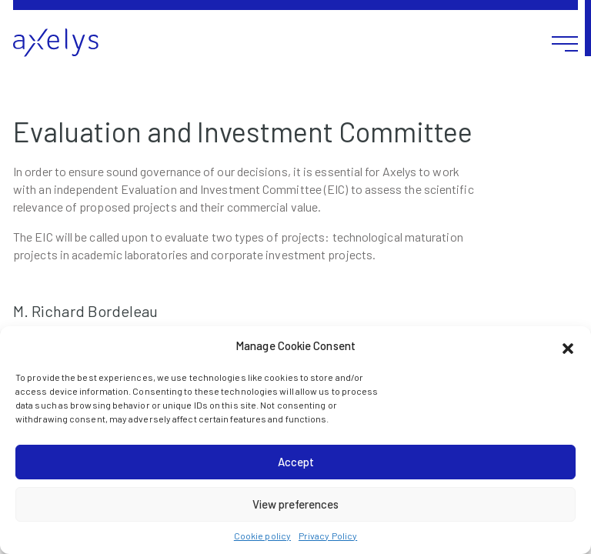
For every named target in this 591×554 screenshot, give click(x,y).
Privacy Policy (328, 535)
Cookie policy (262, 535)
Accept (296, 462)
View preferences (295, 504)
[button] (568, 346)
